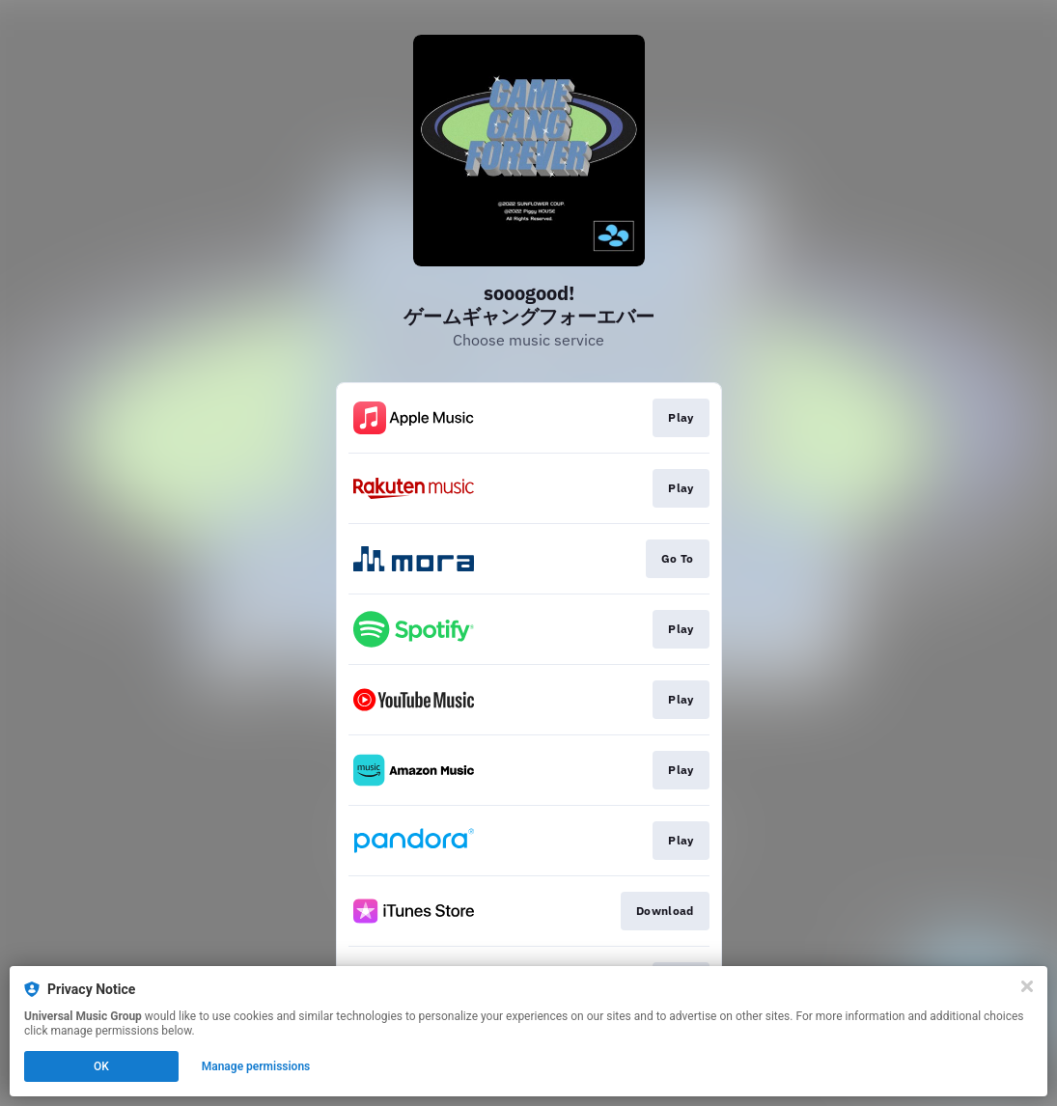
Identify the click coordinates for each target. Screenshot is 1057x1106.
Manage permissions (256, 1066)
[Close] (1027, 986)
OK (101, 1066)
